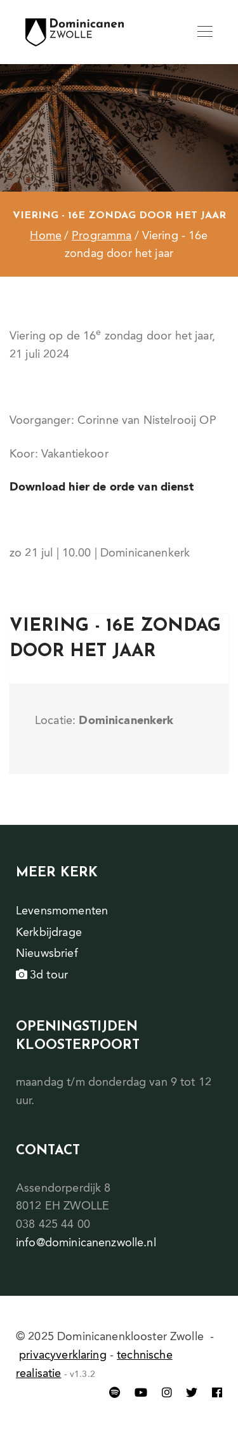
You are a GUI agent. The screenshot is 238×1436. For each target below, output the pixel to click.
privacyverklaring (63, 1355)
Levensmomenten (62, 911)
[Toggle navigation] (205, 32)
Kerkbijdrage (49, 933)
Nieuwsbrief (47, 953)
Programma (101, 236)
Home (46, 236)
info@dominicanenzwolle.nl (86, 1243)
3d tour (42, 975)
